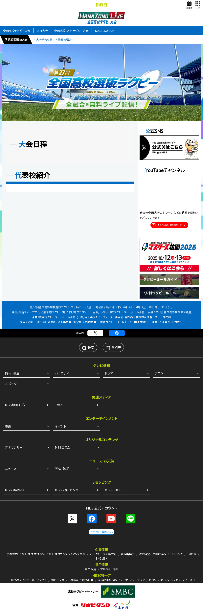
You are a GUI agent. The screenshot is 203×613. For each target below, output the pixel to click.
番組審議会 (128, 554)
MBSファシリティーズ (179, 580)
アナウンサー (14, 447)
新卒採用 (90, 569)
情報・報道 (12, 373)
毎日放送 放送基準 (33, 554)
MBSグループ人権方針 (103, 554)
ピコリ (152, 580)
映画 (8, 426)
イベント (60, 426)
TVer (58, 404)
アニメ (159, 373)
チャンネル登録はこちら (171, 225)
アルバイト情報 (109, 569)
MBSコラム (62, 447)
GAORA (73, 580)
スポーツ (11, 383)
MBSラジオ (57, 580)
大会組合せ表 (44, 39)
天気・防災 (62, 468)
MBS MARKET (15, 489)
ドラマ (109, 373)
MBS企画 (87, 580)
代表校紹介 (65, 39)
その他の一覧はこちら (101, 531)
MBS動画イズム (16, 404)
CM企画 (191, 554)
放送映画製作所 (107, 580)
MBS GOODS (114, 489)
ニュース (10, 468)
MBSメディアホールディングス (29, 580)
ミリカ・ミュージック (133, 580)
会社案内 (12, 554)
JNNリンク (176, 554)
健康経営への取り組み (152, 554)
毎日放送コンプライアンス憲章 (67, 554)
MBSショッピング (66, 489)
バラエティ (62, 373)
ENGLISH (101, 558)
